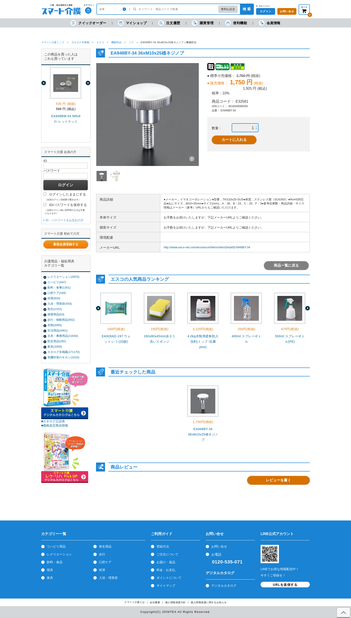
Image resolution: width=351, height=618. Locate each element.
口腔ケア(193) (56, 293)
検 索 (247, 9)
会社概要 (155, 602)
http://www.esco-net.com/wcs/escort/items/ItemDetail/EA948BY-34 (207, 247)
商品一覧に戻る (286, 265)
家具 (50, 577)
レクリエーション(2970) (63, 276)
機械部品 (116, 42)
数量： (217, 128)
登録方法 (162, 546)
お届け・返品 (165, 562)
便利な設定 (228, 9)
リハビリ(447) (56, 282)
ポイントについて (169, 577)
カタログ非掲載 (80, 42)
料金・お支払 (165, 569)
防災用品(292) (56, 341)
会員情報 (269, 23)
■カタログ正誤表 (53, 421)
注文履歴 (169, 23)
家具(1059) (54, 346)
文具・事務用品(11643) (62, 336)
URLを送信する (285, 584)
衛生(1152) (54, 309)
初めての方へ (265, 6)
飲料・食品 (54, 562)
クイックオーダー (88, 23)
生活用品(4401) (57, 330)
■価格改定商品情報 (54, 425)
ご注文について (167, 554)
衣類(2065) (54, 325)
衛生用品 (105, 546)
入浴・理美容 (108, 577)
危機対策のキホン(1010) (63, 357)
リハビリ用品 (56, 546)
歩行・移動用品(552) (61, 319)
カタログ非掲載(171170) (63, 352)
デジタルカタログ (223, 585)
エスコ (100, 42)
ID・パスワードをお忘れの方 (64, 220)
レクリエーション (59, 554)
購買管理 (203, 23)
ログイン (265, 11)
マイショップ (132, 23)
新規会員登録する (65, 244)
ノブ (131, 42)
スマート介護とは (134, 602)
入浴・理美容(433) (59, 303)
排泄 (102, 569)
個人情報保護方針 (175, 602)
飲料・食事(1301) (59, 287)
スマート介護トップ (52, 42)
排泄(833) (53, 298)
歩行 (102, 554)
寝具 (50, 569)
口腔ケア (105, 562)
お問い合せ (219, 546)
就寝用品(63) (55, 314)
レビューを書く (278, 480)
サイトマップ (165, 585)
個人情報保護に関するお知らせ (209, 602)
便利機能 (236, 23)
